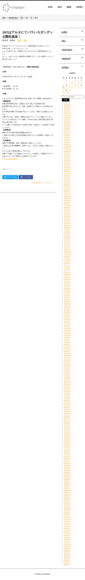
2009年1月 (67, 488)
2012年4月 (67, 400)
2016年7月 (67, 286)
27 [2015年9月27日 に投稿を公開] (81, 87)
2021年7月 (67, 155)
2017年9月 (67, 256)
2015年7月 (67, 313)
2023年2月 (67, 119)
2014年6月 (67, 342)
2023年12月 (67, 113)
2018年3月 (67, 243)
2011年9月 (67, 416)
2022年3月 (67, 140)
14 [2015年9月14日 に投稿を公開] (63, 85)
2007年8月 (67, 526)
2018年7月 (67, 234)
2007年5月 (67, 533)
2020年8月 (67, 178)
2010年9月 (67, 443)
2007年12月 (67, 517)
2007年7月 (67, 528)
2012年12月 (67, 382)
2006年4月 (67, 562)
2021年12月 (67, 146)
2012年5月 (67, 398)
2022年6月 (67, 133)
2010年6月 (67, 450)
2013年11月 (67, 358)
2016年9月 (67, 281)
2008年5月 (67, 506)
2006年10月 (67, 548)
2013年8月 (67, 364)
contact (79, 7)
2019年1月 (67, 221)
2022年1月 (67, 144)
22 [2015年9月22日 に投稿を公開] (66, 87)
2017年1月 (67, 272)
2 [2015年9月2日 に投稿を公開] (69, 80)
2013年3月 (67, 376)
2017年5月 (67, 263)
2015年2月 (67, 324)
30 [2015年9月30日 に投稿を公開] (69, 90)
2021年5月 (67, 158)
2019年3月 (67, 216)
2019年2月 (67, 218)
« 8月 (63, 92)
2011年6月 (67, 423)
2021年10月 (67, 151)
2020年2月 (67, 191)
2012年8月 (67, 391)
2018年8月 (67, 232)
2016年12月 (67, 274)
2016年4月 (67, 292)
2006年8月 (67, 553)
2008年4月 (67, 508)
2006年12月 (67, 544)
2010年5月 (67, 452)
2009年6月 (67, 477)
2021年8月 (67, 153)
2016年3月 (67, 295)
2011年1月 (67, 434)
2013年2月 (67, 378)
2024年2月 (67, 108)
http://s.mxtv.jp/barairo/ (10, 159)
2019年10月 (67, 200)
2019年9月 (67, 203)
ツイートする (10, 177)
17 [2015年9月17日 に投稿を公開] (72, 85)
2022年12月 (67, 124)
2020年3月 (67, 189)
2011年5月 (67, 425)
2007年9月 (67, 524)
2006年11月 (67, 546)
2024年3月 (67, 106)
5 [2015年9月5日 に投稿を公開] (78, 80)
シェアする (26, 177)
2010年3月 (67, 456)
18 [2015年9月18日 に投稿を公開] (75, 85)
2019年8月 (67, 205)
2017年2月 (67, 270)
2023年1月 (67, 122)
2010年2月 (67, 459)
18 (31, 18)
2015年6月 (67, 315)
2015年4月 (67, 319)
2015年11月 (67, 304)
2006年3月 (67, 564)
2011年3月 (67, 429)
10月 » (68, 92)
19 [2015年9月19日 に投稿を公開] (78, 85)
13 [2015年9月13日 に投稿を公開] (81, 83)
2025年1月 (67, 104)
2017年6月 (67, 261)
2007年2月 (67, 539)
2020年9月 (67, 176)
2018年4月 (67, 241)
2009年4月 (67, 481)
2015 (21, 18)
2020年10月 (67, 173)
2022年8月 (67, 128)
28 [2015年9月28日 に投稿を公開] (63, 90)
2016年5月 (67, 290)
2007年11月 (67, 519)
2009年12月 (67, 463)
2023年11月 (67, 115)
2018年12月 (67, 223)
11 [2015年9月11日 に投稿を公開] (75, 83)
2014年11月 (67, 331)
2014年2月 (67, 351)
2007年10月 (67, 521)
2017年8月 (67, 259)
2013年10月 (67, 360)
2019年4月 (67, 214)
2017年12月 (67, 250)
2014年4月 (67, 346)
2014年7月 (67, 340)
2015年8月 (67, 310)
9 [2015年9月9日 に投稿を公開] (69, 83)
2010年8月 (67, 445)
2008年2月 (67, 513)
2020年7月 (67, 180)
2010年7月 (67, 447)
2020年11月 (67, 171)
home (4, 18)
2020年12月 (67, 169)
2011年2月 (67, 432)
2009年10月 (67, 468)
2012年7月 (67, 393)
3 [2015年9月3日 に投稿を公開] (72, 80)
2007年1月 (67, 542)
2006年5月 (67, 560)
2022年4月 (67, 137)
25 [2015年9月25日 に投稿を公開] (75, 87)
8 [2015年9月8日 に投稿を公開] (66, 83)
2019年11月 (67, 198)
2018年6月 (67, 236)
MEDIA (19, 40)
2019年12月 (67, 196)
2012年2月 (67, 405)
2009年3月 (67, 483)
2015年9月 (67, 308)
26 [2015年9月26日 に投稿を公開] (78, 87)
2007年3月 (67, 537)
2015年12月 (67, 301)
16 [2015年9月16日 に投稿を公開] (69, 85)
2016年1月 (67, 299)
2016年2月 (67, 297)
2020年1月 (67, 194)
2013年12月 (67, 355)
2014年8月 (67, 337)
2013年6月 (67, 369)
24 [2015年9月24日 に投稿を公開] (72, 87)
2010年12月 (67, 436)
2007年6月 (67, 531)
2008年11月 (67, 492)
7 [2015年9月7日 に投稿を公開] (63, 83)
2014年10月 (67, 333)
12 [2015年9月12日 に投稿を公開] (78, 83)
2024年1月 (67, 110)
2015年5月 (67, 317)
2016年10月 (67, 279)
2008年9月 (67, 497)
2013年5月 (67, 371)
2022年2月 (67, 142)
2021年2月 (67, 164)
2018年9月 (67, 229)
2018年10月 (67, 227)
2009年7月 (67, 474)
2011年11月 (67, 411)
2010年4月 (67, 454)
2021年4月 (67, 160)
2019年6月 (67, 209)
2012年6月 (67, 396)
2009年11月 (67, 465)
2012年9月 (67, 389)
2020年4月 (67, 187)
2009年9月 (67, 470)
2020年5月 (67, 185)
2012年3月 (67, 403)
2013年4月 (67, 373)
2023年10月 (67, 117)
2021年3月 (67, 162)
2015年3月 (67, 322)
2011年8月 (67, 418)
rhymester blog (13, 18)
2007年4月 (67, 535)
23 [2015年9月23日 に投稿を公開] (69, 87)
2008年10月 (67, 495)
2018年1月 (67, 248)
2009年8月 (67, 472)
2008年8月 (67, 499)
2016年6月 (67, 288)
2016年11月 (67, 277)
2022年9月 (67, 126)
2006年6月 (67, 557)
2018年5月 (67, 238)
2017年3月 (67, 268)
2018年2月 (67, 245)
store (59, 7)
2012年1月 (67, 407)
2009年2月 (67, 486)
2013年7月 (67, 366)
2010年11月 (67, 438)
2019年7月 (67, 207)
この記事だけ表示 (37, 182)
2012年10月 (67, 387)
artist (50, 7)
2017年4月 (67, 265)
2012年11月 (67, 384)
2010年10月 (67, 441)
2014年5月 (67, 344)
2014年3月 (67, 349)
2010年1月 (67, 461)
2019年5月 (67, 212)
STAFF (25, 40)
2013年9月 (67, 362)
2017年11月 (67, 252)
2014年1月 (67, 353)
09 (27, 18)
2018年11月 (67, 225)
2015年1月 (67, 326)
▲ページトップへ (49, 182)
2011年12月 (67, 409)
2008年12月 (67, 490)
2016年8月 (67, 283)
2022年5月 (67, 135)
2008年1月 (67, 515)
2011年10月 (67, 414)
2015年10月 (67, 306)
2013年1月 (67, 380)
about (69, 7)
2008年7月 (67, 501)
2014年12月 (67, 328)
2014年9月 (67, 335)
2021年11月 (67, 149)
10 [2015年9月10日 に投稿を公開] (72, 83)
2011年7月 (67, 420)
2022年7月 (67, 131)
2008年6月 (67, 504)
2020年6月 (67, 182)
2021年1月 (67, 167)
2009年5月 (67, 479)
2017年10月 (67, 254)
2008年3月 (67, 510)
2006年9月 (67, 551)
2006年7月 (67, 555)
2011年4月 (67, 427)
